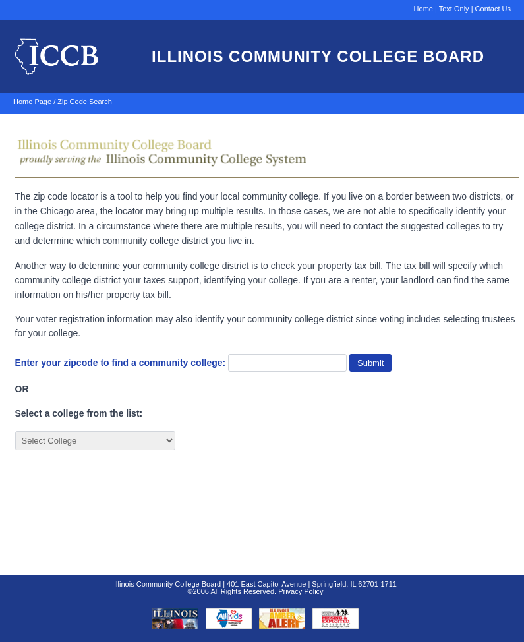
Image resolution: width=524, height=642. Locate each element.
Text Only (454, 9)
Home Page (32, 101)
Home (423, 9)
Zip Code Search (84, 101)
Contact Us (493, 9)
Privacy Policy (300, 591)
